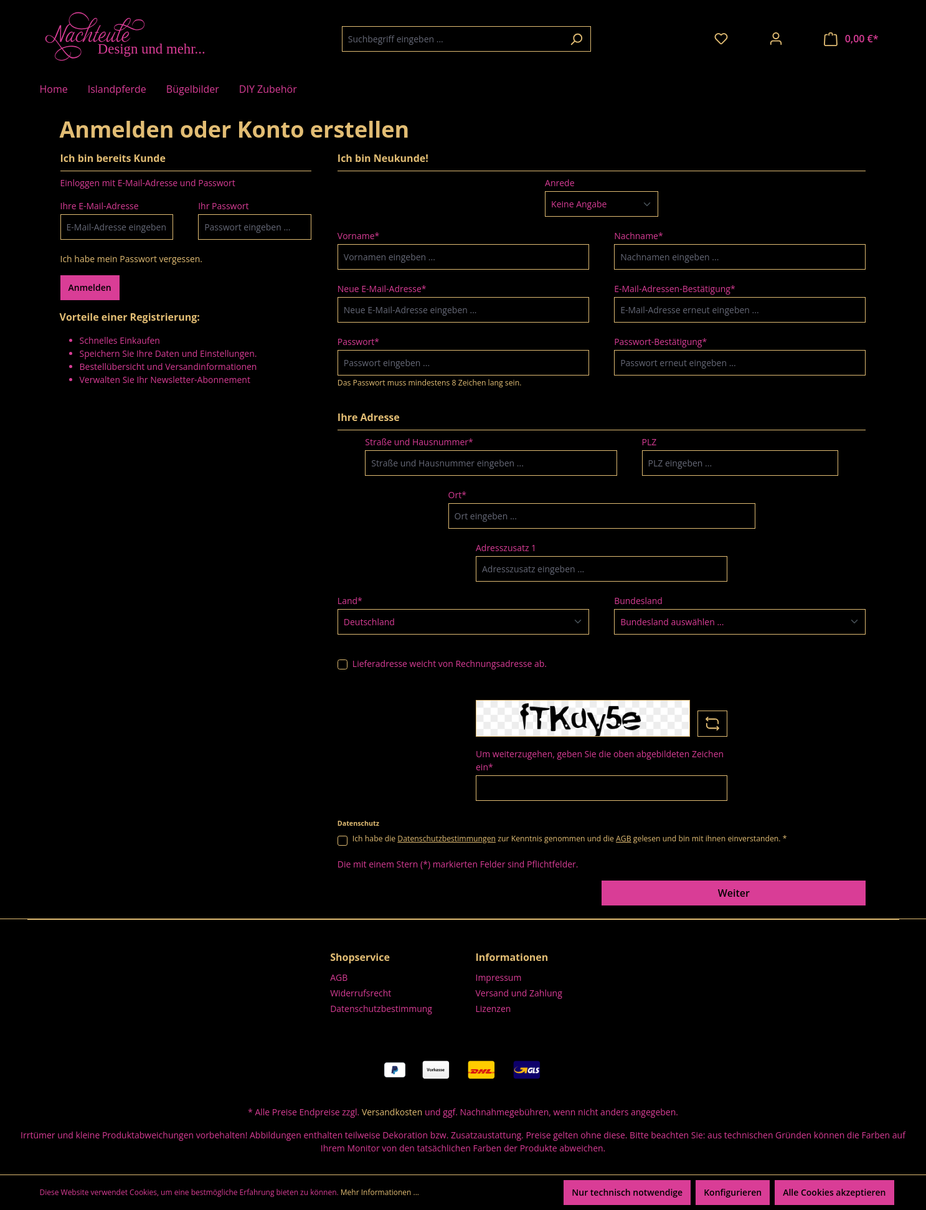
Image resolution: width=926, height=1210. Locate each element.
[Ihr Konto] (776, 38)
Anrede (559, 183)
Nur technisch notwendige (627, 1192)
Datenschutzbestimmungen (446, 838)
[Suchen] (576, 39)
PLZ (649, 442)
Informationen (512, 957)
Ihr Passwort (223, 206)
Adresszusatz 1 (506, 548)
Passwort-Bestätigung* (660, 341)
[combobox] (452, 39)
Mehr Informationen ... (380, 1192)
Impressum (499, 977)
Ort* (457, 495)
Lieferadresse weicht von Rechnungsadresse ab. (449, 663)
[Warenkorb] (851, 39)
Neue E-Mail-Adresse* (382, 289)
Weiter (734, 893)
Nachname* (638, 236)
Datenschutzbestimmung (381, 1008)
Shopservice (360, 957)
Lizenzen (493, 1008)
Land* (350, 601)
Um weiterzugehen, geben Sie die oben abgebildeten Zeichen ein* (600, 760)
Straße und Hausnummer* (419, 442)
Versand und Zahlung (519, 993)
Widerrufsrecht (360, 993)
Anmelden (90, 287)
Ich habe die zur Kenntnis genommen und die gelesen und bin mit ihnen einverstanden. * (569, 838)
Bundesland (638, 601)
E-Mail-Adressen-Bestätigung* (674, 289)
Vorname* (358, 236)
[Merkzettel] (721, 38)
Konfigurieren (733, 1192)
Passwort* (358, 341)
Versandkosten (392, 1112)
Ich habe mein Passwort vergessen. (131, 259)
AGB (623, 838)
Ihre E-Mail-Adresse (99, 206)
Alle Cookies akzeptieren (834, 1192)
